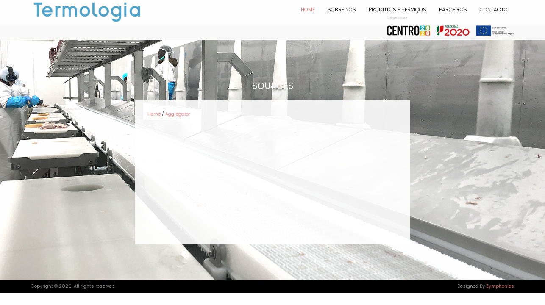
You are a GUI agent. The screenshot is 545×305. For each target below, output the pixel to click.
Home (308, 9)
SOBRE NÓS (342, 9)
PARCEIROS (453, 9)
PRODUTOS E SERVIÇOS (397, 9)
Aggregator (177, 112)
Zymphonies (500, 286)
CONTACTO (494, 9)
